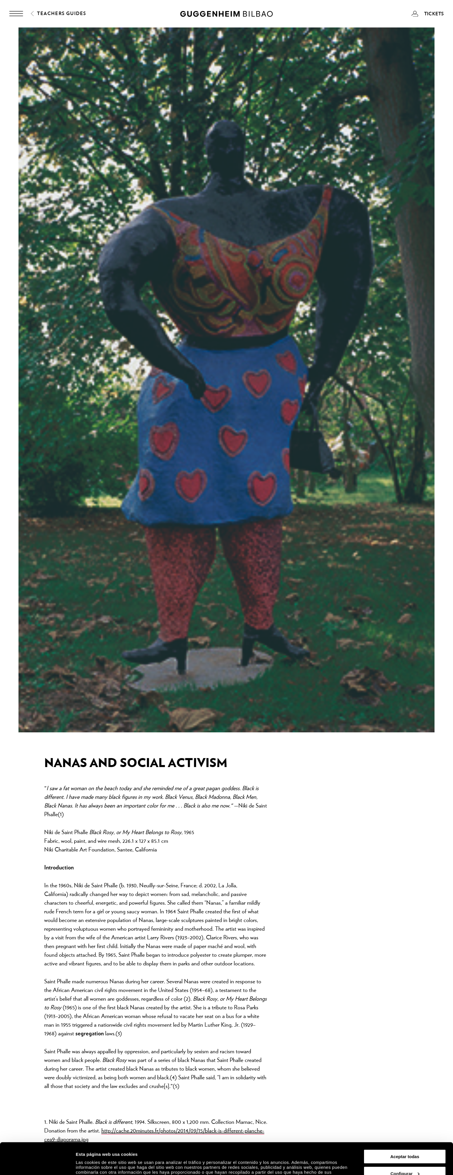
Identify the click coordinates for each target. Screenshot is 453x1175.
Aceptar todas (404, 1126)
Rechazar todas (405, 1160)
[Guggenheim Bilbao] (226, 15)
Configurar (404, 1143)
